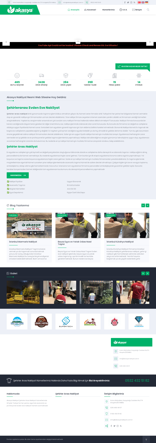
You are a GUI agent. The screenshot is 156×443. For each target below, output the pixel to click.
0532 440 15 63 (96, 2)
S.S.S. (123, 10)
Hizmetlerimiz (108, 10)
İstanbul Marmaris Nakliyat (23, 241)
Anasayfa (73, 10)
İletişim (137, 10)
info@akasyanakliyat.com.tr (73, 2)
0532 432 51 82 (137, 380)
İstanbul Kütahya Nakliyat (120, 241)
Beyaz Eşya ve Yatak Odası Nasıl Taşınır (74, 243)
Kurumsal (91, 10)
